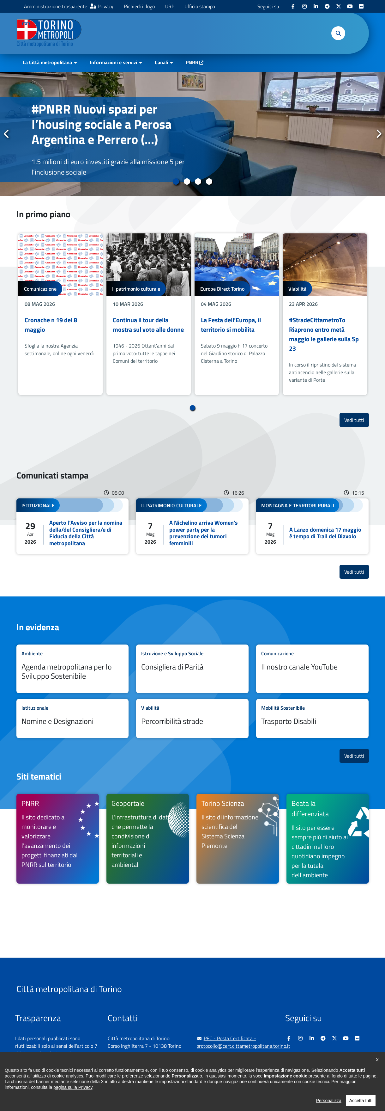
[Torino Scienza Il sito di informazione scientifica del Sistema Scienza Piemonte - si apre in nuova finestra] (237, 839)
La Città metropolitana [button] (47, 62)
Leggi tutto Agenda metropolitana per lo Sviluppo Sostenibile (72, 669)
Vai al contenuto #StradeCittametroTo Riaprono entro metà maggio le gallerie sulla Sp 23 (325, 314)
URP (169, 6)
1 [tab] (176, 181)
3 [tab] (198, 181)
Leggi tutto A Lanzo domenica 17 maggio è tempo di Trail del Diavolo (312, 526)
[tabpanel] (192, 134)
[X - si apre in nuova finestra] (338, 6)
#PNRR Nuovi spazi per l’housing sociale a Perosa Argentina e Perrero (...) (101, 124)
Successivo (378, 133)
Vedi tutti (356, 420)
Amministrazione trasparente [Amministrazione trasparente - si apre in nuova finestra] (55, 6)
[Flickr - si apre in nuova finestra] (361, 6)
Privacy (105, 6)
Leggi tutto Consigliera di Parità (192, 669)
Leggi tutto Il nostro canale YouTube (312, 669)
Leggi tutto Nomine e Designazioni (72, 718)
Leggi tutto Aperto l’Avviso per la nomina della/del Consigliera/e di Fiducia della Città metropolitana (72, 526)
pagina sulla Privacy (72, 1091)
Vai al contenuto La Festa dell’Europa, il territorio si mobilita (237, 314)
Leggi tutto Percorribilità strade (192, 718)
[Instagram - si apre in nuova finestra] (304, 6)
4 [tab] (209, 181)
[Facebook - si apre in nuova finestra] (293, 6)
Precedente (6, 133)
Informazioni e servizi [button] (113, 62)
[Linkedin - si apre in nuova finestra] (316, 6)
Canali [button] (161, 62)
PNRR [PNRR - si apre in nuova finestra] (192, 62)
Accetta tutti (360, 1105)
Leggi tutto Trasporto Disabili (312, 718)
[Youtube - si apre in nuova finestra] (350, 6)
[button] (338, 33)
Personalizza (328, 1105)
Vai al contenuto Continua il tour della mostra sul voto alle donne (149, 314)
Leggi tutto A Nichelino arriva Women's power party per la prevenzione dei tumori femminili (192, 526)
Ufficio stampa (199, 6)
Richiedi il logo (139, 6)
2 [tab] (187, 181)
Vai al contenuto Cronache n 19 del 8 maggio (60, 314)
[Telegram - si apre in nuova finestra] (327, 6)
